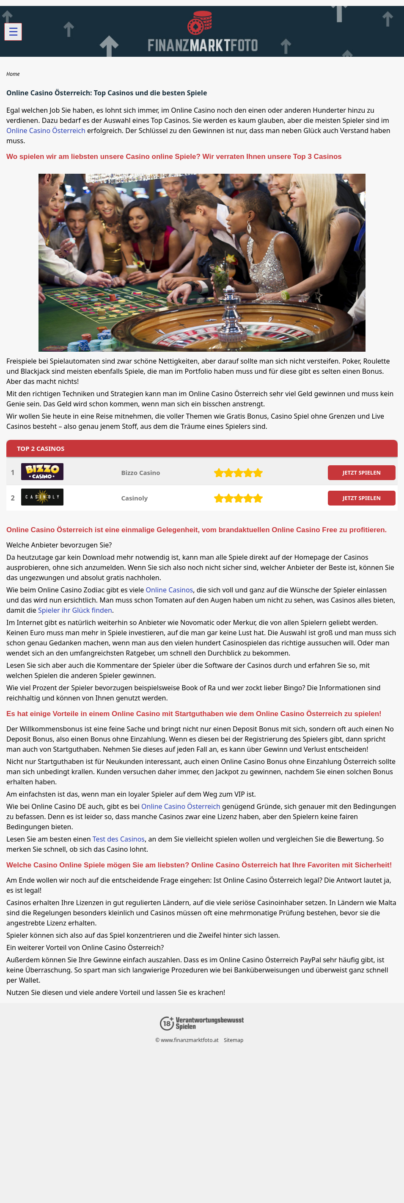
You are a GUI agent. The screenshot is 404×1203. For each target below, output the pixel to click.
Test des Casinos (119, 839)
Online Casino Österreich (45, 130)
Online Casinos (169, 590)
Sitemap (233, 1040)
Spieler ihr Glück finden (75, 610)
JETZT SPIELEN (362, 472)
